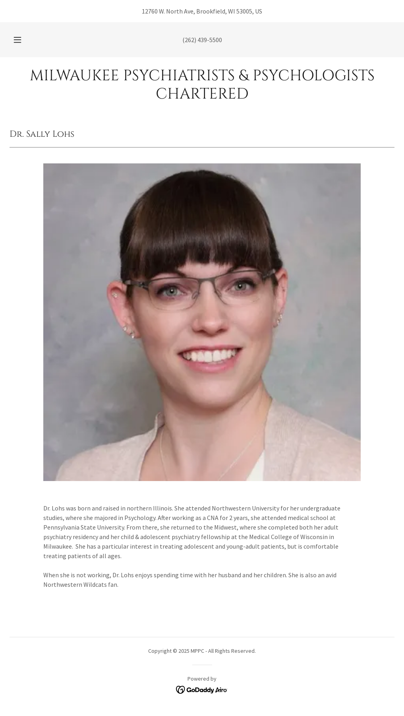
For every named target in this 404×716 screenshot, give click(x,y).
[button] (27, 40)
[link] (202, 96)
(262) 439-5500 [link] (202, 40)
